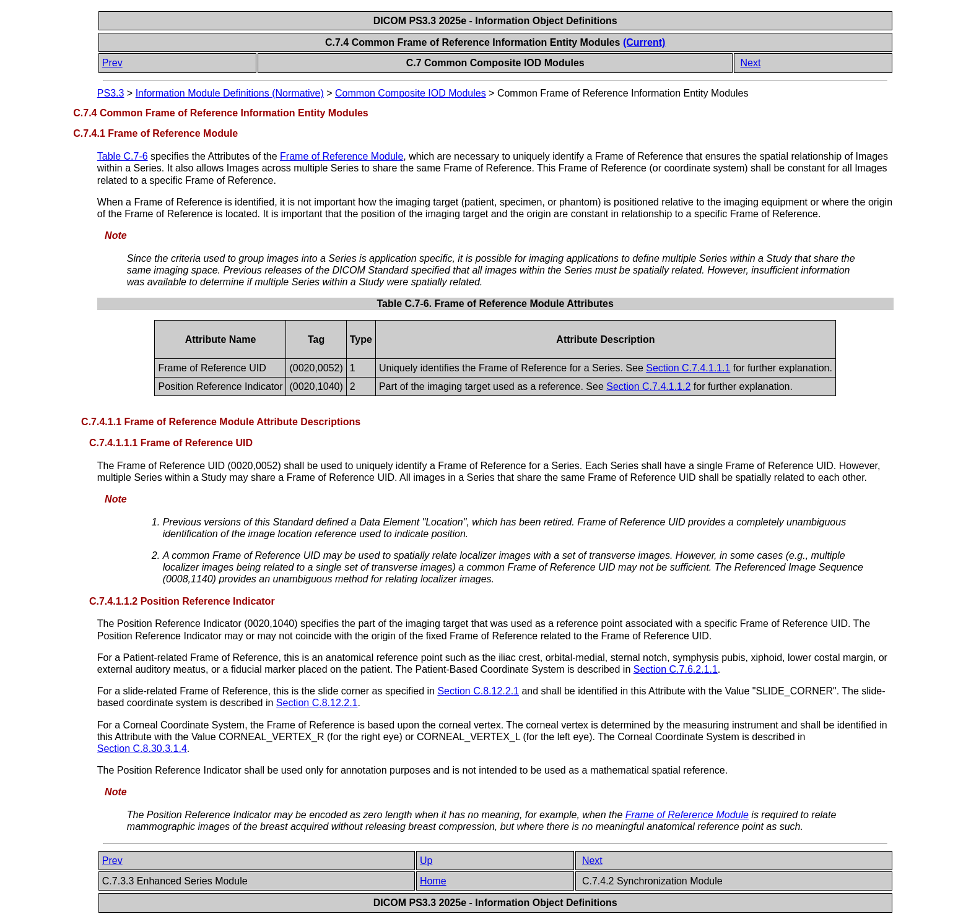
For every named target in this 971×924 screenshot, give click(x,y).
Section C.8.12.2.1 (478, 691)
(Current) (644, 42)
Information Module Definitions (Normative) (230, 93)
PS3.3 (110, 93)
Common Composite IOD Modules (410, 93)
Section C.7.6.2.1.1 (676, 669)
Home (433, 881)
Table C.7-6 (122, 156)
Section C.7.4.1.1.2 (648, 386)
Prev (112, 63)
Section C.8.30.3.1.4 (142, 748)
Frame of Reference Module (341, 156)
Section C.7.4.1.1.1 (688, 368)
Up (426, 860)
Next (750, 63)
